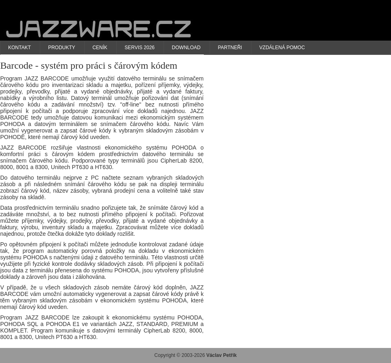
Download (186, 47)
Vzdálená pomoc (282, 47)
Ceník (99, 47)
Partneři (230, 47)
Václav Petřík (221, 355)
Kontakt (19, 47)
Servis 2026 (140, 47)
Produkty (61, 47)
